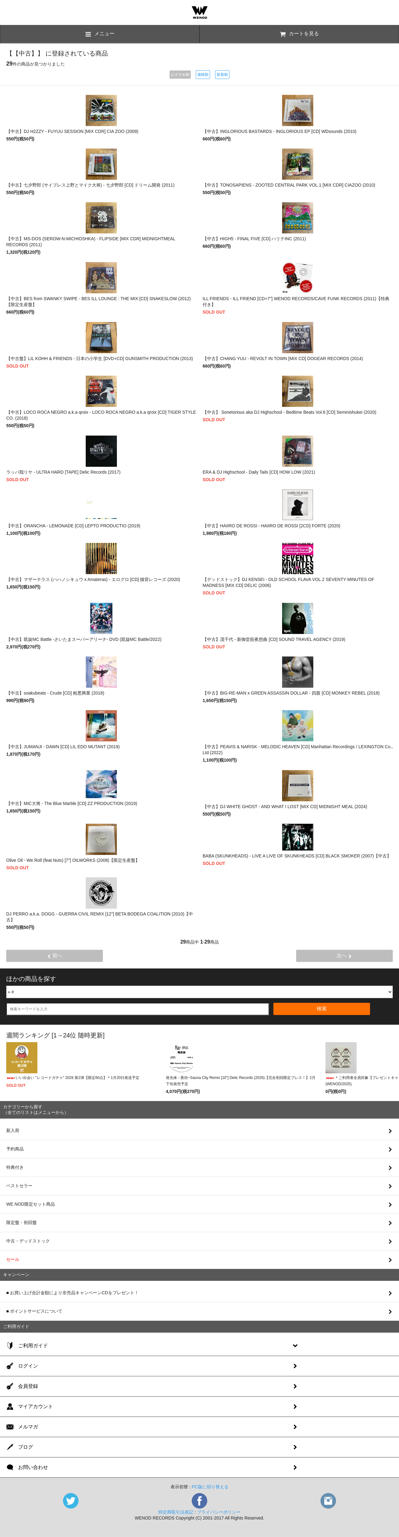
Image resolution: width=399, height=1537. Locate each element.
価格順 (203, 74)
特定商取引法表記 (175, 1512)
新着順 (222, 74)
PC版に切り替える (210, 1486)
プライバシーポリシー (219, 1512)
